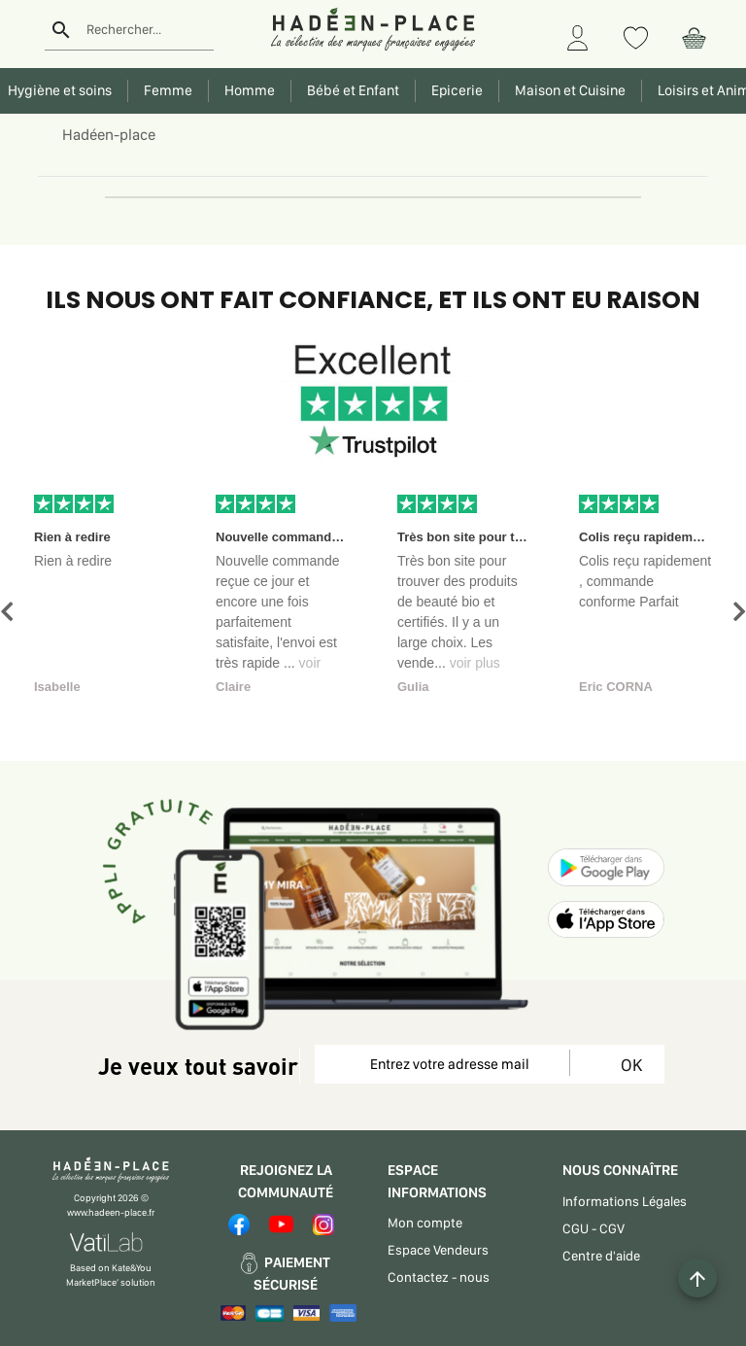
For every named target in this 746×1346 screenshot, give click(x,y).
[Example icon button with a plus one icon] (697, 1278)
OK (628, 1064)
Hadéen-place (108, 134)
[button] (7, 612)
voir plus (475, 663)
